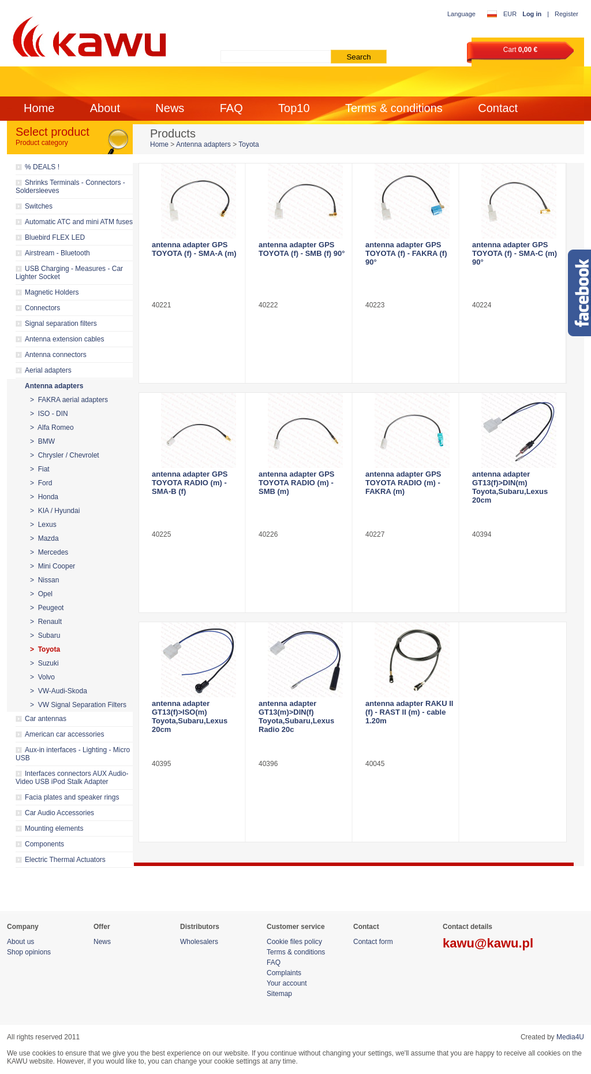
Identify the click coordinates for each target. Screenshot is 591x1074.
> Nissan (44, 580)
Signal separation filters (61, 323)
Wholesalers (199, 942)
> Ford (41, 483)
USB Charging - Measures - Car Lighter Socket (69, 273)
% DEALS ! (42, 167)
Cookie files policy (294, 942)
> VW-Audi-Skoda (58, 691)
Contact (498, 108)
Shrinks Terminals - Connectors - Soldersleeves (70, 187)
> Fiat (40, 469)
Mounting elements (54, 828)
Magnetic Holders (51, 292)
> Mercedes (49, 552)
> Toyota (45, 649)
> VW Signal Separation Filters (78, 705)
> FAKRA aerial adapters (69, 400)
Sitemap (279, 994)
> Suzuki (44, 663)
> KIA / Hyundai (55, 511)
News (169, 108)
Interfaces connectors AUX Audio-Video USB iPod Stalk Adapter (72, 778)
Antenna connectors (56, 355)
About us (20, 942)
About (105, 108)
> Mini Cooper (52, 566)
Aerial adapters (48, 370)
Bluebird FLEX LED (55, 237)
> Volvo (42, 677)
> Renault (46, 622)
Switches (39, 206)
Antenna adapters (54, 386)
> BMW (42, 441)
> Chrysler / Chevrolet (64, 455)
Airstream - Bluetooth (57, 253)
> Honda (44, 497)
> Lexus (43, 525)
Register (566, 13)
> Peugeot (46, 608)
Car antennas (45, 719)
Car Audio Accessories (59, 813)
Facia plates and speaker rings (72, 797)
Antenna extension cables (64, 339)
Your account (287, 983)
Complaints (284, 973)
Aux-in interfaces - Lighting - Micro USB (73, 754)
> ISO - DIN (49, 414)
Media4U (570, 1037)
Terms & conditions (394, 108)
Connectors (42, 308)
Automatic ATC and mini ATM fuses (79, 222)
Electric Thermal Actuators (65, 860)
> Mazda (44, 538)
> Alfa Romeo (52, 427)
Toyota (248, 144)
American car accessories (64, 734)
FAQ (231, 108)
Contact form (373, 942)
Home (39, 108)
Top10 (294, 108)
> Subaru (45, 635)
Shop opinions (29, 952)
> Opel (41, 594)
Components (44, 844)
